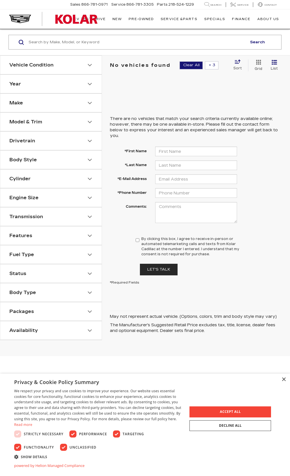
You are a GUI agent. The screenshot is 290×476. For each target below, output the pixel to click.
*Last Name (136, 165)
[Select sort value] (239, 65)
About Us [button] (268, 19)
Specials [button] (214, 19)
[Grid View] (257, 65)
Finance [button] (241, 19)
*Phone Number (132, 193)
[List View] (274, 65)
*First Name (136, 151)
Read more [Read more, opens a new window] (23, 424)
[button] (98, 456)
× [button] (284, 380)
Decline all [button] (230, 425)
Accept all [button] (230, 411)
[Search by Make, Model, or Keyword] (137, 42)
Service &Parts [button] (179, 19)
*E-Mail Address (132, 179)
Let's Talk (158, 269)
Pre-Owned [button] (141, 19)
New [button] (117, 19)
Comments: (136, 207)
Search (257, 42)
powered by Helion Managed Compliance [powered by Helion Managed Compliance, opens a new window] (49, 465)
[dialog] (145, 425)
